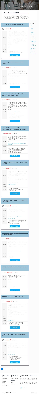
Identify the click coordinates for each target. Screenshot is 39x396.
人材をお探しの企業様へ (14, 378)
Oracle (12, 216)
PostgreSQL (18, 216)
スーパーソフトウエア (10, 392)
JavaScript (17, 143)
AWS (14, 78)
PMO (32, 31)
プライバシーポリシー (34, 392)
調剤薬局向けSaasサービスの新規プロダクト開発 (13, 296)
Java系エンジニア (33, 41)
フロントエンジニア (11, 320)
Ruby (12, 143)
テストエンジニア (33, 53)
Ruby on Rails (22, 143)
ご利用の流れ (4, 381)
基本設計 (32, 32)
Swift (9, 47)
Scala (10, 111)
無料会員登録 (4, 379)
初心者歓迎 (32, 34)
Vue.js (9, 78)
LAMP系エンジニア (33, 45)
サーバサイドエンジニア (11, 113)
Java (8, 111)
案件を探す (3, 382)
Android (32, 28)
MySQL (15, 111)
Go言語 (9, 184)
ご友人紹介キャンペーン (5, 385)
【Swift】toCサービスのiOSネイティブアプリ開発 (13, 24)
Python (15, 143)
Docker (20, 111)
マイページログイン (4, 378)
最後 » (15, 368)
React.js (12, 78)
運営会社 (12, 382)
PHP (10, 143)
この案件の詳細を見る (14, 55)
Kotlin (13, 111)
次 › (12, 368)
